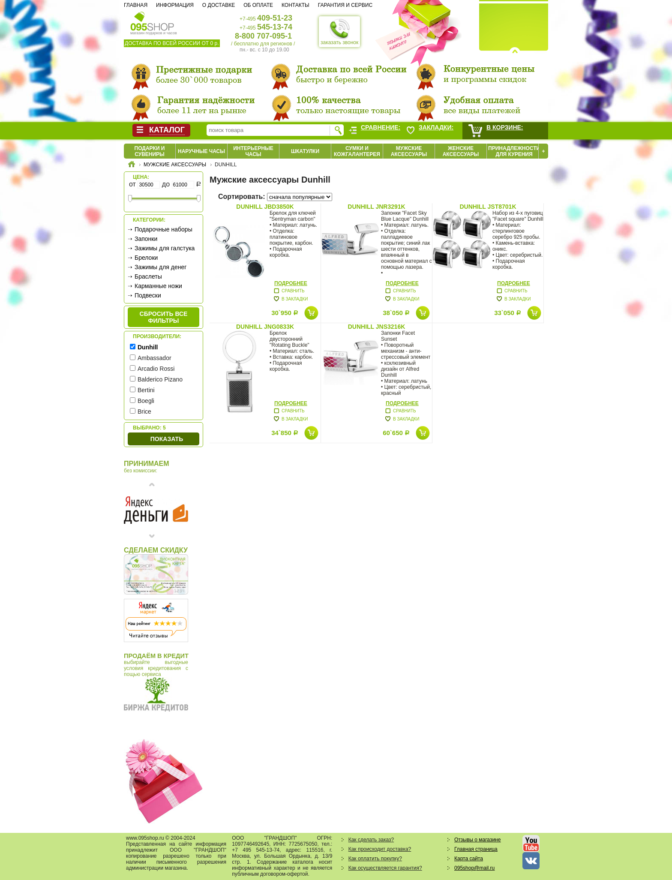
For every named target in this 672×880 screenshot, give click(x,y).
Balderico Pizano (160, 379)
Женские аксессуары (461, 151)
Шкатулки (305, 151)
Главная (135, 5)
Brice (144, 411)
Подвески (148, 295)
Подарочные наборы (163, 229)
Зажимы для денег (160, 267)
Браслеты (148, 276)
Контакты (295, 5)
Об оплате (258, 5)
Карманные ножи (158, 285)
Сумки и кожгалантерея (357, 151)
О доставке (218, 5)
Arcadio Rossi (156, 368)
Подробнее (290, 283)
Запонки (146, 238)
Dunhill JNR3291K (376, 206)
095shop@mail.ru (474, 868)
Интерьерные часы (253, 151)
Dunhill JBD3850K (265, 206)
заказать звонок (339, 31)
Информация (175, 5)
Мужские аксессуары (409, 151)
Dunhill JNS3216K (376, 326)
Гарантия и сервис (345, 5)
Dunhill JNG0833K (265, 326)
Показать (166, 438)
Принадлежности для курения (514, 151)
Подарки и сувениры (150, 151)
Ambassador (154, 357)
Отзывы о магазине (477, 840)
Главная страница (476, 849)
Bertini (146, 390)
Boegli (146, 400)
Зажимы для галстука (165, 248)
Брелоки (146, 257)
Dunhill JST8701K (487, 206)
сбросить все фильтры (164, 317)
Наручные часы (201, 151)
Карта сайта (468, 859)
